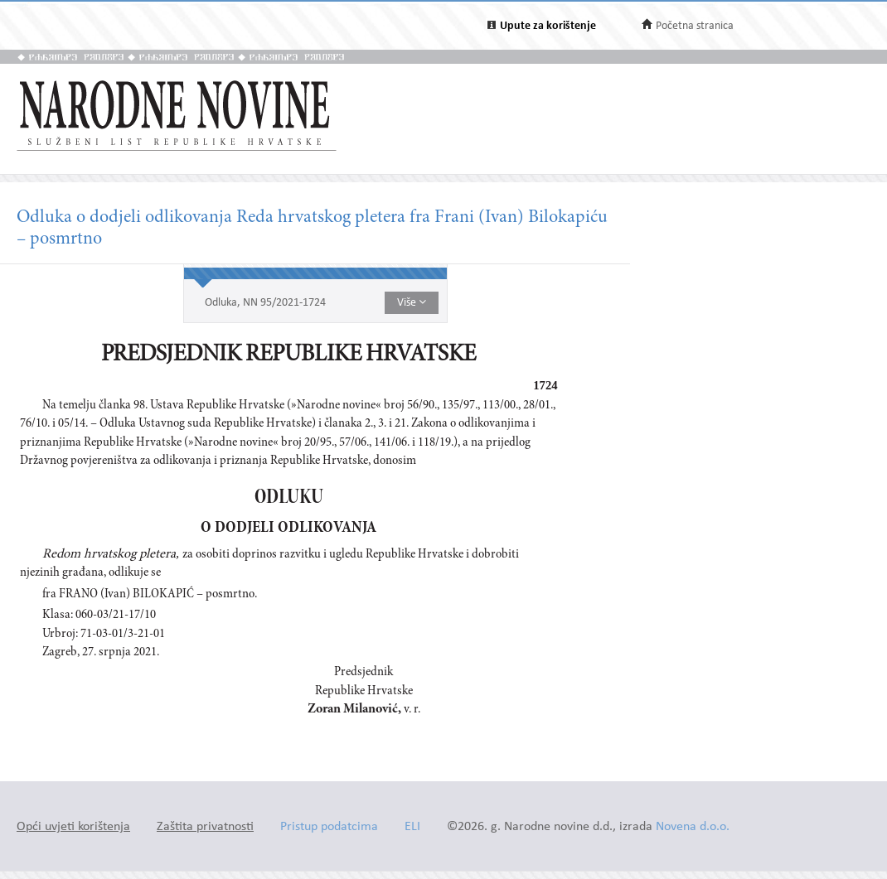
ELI (412, 827)
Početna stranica (695, 26)
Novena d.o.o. (692, 827)
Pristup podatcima (329, 827)
